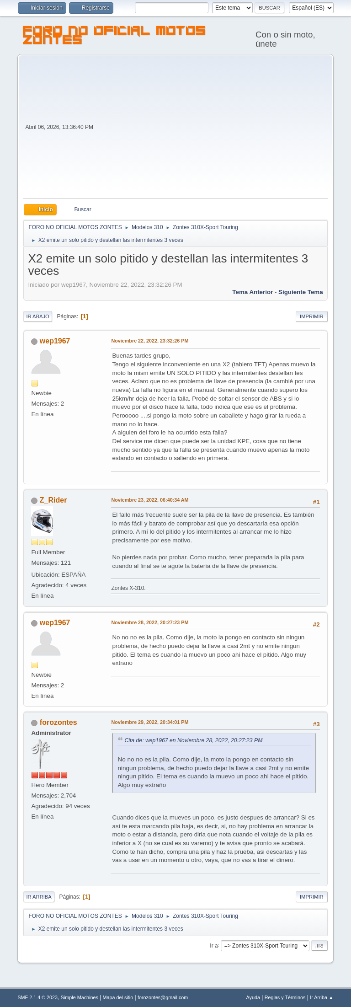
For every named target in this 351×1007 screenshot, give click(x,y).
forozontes (58, 722)
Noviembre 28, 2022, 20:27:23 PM (149, 622)
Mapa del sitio (118, 997)
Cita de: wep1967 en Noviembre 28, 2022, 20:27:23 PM (193, 740)
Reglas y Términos (285, 997)
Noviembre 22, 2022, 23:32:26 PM (149, 340)
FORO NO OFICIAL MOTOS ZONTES (114, 37)
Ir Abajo (37, 316)
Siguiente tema (300, 292)
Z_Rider (53, 500)
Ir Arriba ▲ (321, 997)
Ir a (214, 945)
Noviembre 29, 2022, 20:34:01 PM (149, 722)
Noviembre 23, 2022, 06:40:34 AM (149, 500)
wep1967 (55, 341)
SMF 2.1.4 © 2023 (37, 997)
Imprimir (312, 316)
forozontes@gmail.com (163, 997)
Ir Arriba (38, 897)
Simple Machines (79, 997)
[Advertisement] (211, 129)
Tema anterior (252, 292)
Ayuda (253, 997)
